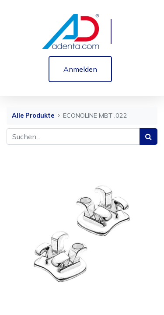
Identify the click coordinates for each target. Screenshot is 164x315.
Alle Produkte (33, 115)
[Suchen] (148, 136)
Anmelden (80, 69)
